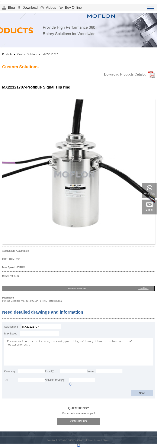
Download (28, 7)
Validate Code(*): (55, 380)
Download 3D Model (76, 288)
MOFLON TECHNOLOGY (74, 440)
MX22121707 (50, 54)
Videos (48, 7)
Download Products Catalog (125, 74)
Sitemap (106, 440)
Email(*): (50, 371)
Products (7, 54)
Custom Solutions (27, 54)
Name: (91, 371)
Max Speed (10, 333)
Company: (10, 371)
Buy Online (70, 7)
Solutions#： (11, 326)
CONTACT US (78, 421)
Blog (8, 7)
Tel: (6, 380)
